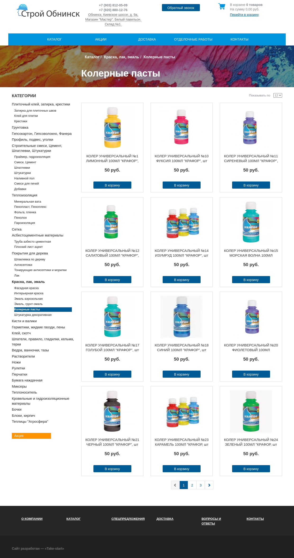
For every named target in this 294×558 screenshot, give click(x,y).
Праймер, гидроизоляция (32, 157)
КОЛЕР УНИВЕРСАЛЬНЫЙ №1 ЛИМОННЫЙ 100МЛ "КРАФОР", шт (112, 158)
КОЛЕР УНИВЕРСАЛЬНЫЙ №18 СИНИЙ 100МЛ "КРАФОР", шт (182, 347)
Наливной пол (24, 178)
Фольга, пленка (25, 212)
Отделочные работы (193, 39)
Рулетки (18, 368)
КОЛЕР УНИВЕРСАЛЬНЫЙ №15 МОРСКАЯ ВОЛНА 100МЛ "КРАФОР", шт (251, 253)
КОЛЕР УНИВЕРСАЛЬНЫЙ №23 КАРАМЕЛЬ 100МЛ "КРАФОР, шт (182, 442)
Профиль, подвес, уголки (32, 139)
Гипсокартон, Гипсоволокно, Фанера (42, 134)
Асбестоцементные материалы (37, 235)
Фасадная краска (26, 288)
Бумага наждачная (27, 380)
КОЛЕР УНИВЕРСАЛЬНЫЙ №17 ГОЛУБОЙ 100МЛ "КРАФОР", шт (112, 347)
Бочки (17, 409)
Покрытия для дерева (30, 253)
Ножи (16, 362)
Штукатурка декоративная (33, 315)
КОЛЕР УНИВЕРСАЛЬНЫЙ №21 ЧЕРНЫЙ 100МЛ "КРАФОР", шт (112, 442)
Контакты (239, 39)
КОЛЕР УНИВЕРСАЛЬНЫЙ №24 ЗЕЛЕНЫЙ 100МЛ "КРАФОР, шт (251, 442)
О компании (31, 519)
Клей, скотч (21, 333)
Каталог (54, 39)
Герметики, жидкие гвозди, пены (38, 327)
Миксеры (19, 386)
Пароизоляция (24, 223)
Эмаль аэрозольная (28, 298)
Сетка (17, 229)
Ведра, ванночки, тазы (30, 350)
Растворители (23, 356)
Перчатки (19, 374)
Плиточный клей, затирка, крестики (41, 104)
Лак (16, 275)
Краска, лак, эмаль (121, 57)
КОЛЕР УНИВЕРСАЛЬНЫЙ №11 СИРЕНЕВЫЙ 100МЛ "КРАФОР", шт (251, 158)
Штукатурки (22, 173)
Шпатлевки (22, 167)
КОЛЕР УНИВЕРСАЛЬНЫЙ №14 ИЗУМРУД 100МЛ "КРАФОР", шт (182, 253)
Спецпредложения (128, 519)
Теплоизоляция (24, 195)
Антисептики (23, 265)
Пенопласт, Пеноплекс (30, 207)
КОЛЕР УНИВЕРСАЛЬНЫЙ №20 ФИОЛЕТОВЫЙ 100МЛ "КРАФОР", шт (251, 347)
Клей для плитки (26, 116)
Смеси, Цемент (25, 162)
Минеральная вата (27, 201)
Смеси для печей (26, 183)
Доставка (147, 39)
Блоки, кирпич (23, 415)
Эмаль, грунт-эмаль (28, 304)
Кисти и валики (24, 321)
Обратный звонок (180, 8)
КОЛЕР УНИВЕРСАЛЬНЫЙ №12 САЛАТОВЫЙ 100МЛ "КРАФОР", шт (112, 253)
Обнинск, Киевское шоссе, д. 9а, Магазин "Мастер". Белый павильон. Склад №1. (113, 19)
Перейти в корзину (244, 15)
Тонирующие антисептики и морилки (40, 270)
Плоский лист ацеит (28, 247)
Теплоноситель (24, 392)
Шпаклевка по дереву (29, 259)
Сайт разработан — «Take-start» (38, 548)
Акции (100, 39)
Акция (18, 436)
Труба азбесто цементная (32, 241)
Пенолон (20, 217)
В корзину (112, 185)
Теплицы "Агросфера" (30, 421)
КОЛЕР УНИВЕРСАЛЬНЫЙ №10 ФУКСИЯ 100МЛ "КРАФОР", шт (182, 158)
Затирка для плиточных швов (35, 110)
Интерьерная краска (28, 293)
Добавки (20, 189)
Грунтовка (20, 127)
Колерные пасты (27, 309)
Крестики (20, 121)
